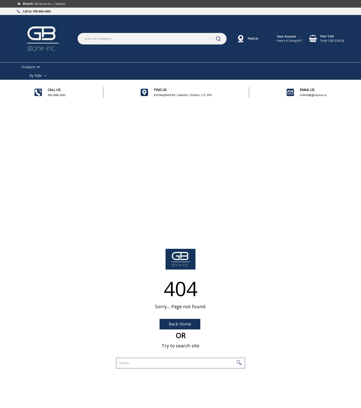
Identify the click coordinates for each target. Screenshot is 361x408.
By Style (35, 75)
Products (28, 67)
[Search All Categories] (152, 38)
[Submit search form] (218, 38)
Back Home (180, 324)
